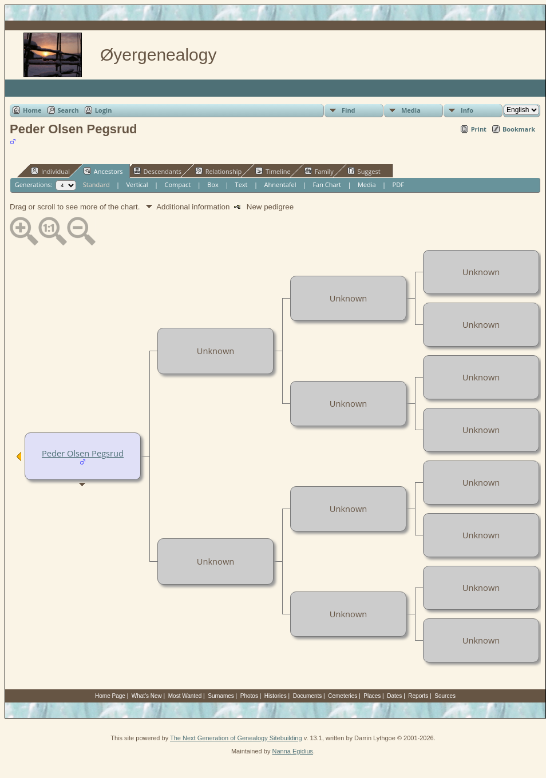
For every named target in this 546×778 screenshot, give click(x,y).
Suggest (364, 171)
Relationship (218, 171)
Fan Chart (326, 184)
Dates (394, 696)
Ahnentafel (280, 184)
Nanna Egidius (292, 751)
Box (212, 184)
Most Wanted (185, 696)
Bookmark (519, 129)
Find (348, 110)
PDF (398, 184)
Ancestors (103, 171)
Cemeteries (342, 696)
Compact (178, 184)
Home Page (110, 696)
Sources (445, 696)
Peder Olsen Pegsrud (83, 453)
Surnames (221, 696)
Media (411, 110)
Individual (50, 171)
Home (32, 110)
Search (68, 110)
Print (478, 129)
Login (103, 110)
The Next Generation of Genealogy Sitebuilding (236, 738)
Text (241, 184)
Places (372, 696)
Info (467, 110)
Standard (96, 184)
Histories (275, 696)
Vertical (137, 184)
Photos (249, 696)
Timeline (273, 171)
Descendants (157, 171)
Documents (307, 696)
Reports (418, 696)
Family (319, 171)
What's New (147, 696)
